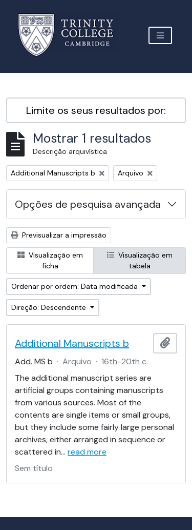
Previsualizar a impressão (58, 235)
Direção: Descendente (49, 307)
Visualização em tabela (140, 260)
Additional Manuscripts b (72, 343)
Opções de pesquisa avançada (88, 204)
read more (87, 451)
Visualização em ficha (50, 260)
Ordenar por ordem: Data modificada (75, 286)
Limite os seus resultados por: (96, 110)
